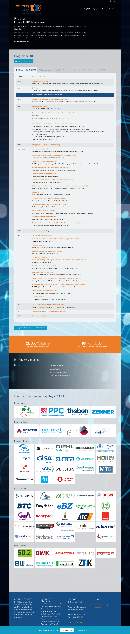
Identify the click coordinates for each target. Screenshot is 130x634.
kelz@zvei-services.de (62, 375)
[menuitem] (85, 9)
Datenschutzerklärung (101, 605)
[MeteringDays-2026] (27, 9)
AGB (96, 602)
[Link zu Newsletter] (114, 1)
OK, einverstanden (67, 630)
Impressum (98, 607)
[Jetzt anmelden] (40, 328)
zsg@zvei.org (77, 622)
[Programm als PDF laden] (23, 61)
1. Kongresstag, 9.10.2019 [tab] (26, 70)
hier (44, 35)
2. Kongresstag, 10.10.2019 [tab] (49, 70)
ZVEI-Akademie (49, 604)
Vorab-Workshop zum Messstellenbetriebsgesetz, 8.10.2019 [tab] (84, 70)
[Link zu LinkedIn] (111, 1)
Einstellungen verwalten (82, 630)
